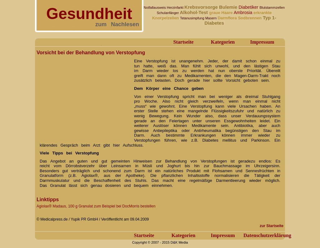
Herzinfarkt (175, 7)
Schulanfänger (168, 13)
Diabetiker (249, 7)
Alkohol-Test (194, 12)
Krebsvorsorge (201, 7)
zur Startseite (271, 226)
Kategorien (223, 42)
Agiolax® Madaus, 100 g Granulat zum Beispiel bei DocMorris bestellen (96, 206)
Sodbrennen (250, 18)
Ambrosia (243, 12)
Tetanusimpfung (192, 18)
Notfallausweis (155, 7)
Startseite (183, 42)
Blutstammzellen (272, 7)
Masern (211, 18)
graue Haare (221, 12)
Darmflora (228, 18)
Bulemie (229, 7)
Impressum (262, 42)
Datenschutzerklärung (267, 235)
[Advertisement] (83, 96)
